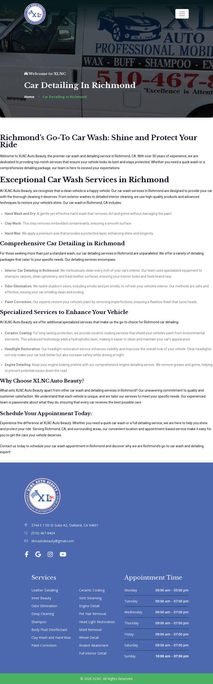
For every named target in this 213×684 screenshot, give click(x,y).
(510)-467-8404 (43, 533)
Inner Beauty (41, 598)
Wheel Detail (89, 637)
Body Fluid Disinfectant (49, 629)
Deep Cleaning (42, 613)
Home (29, 96)
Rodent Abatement (93, 645)
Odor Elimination (44, 606)
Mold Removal (90, 629)
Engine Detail (89, 606)
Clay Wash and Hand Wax (51, 637)
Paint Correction (43, 645)
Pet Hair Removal (92, 613)
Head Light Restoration (97, 622)
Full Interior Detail (92, 653)
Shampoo (38, 622)
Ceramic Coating (92, 590)
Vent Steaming (90, 598)
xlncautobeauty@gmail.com (52, 541)
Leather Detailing (44, 590)
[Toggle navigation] (182, 14)
